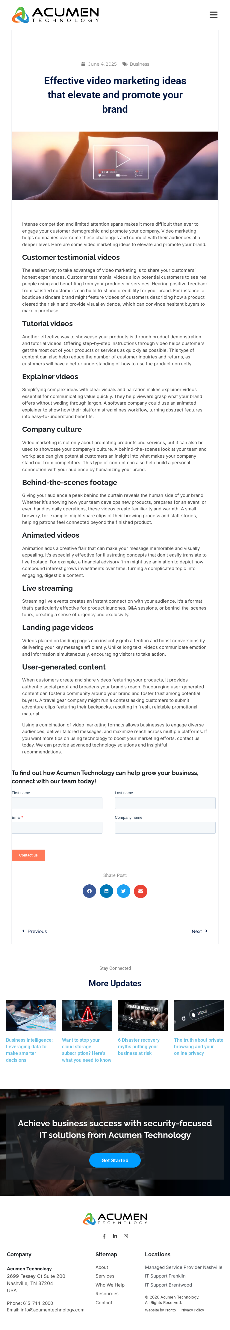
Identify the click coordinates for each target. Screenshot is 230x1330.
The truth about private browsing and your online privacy (198, 1046)
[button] (89, 891)
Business (139, 64)
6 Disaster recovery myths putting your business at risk (139, 1046)
